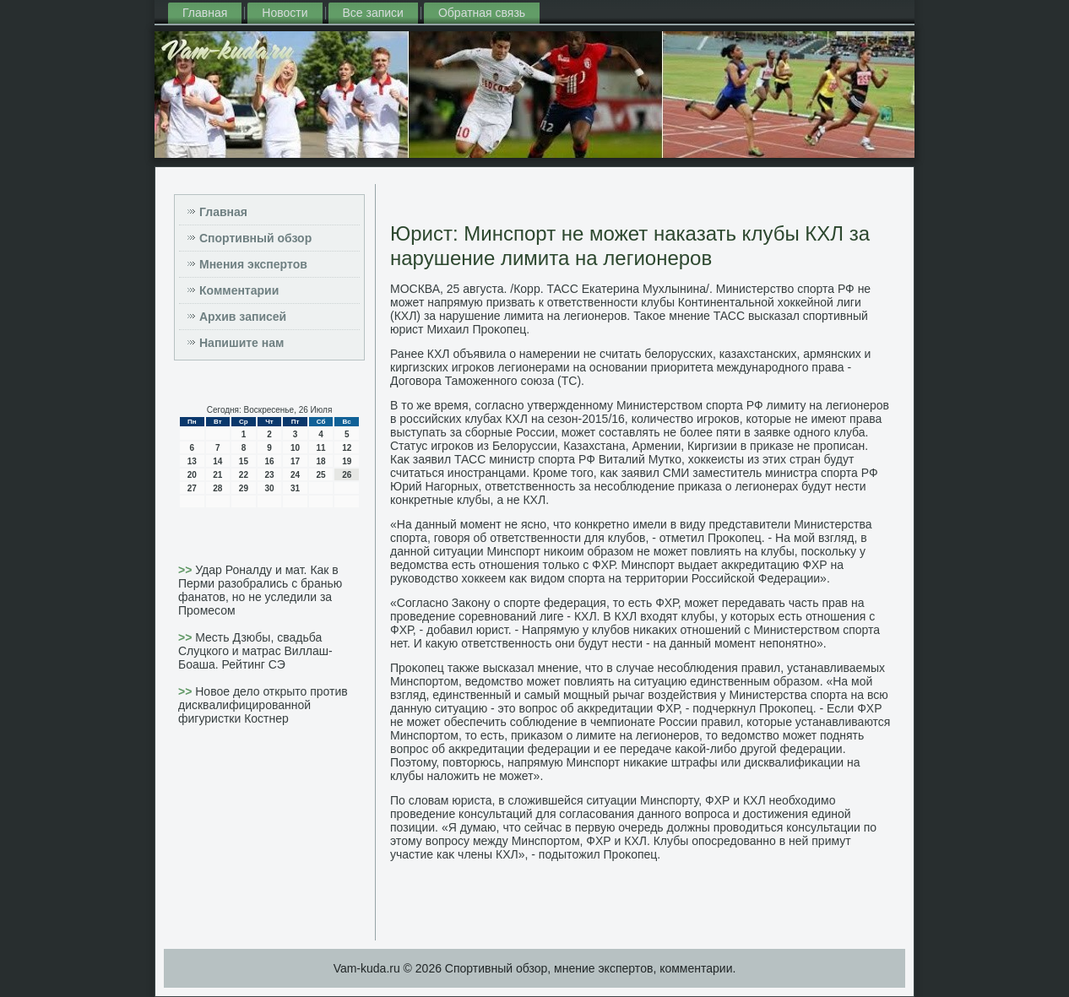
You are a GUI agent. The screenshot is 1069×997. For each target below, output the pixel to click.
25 (321, 475)
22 (243, 475)
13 (192, 461)
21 (217, 475)
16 (269, 461)
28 (217, 488)
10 (295, 447)
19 (346, 461)
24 (295, 475)
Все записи (373, 12)
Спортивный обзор (255, 238)
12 (346, 447)
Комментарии (239, 290)
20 (192, 475)
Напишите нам (241, 342)
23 (269, 475)
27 (192, 488)
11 (321, 447)
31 (295, 488)
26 (346, 475)
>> (186, 570)
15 (243, 461)
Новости (284, 12)
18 (321, 461)
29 (243, 488)
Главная (204, 12)
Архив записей (242, 316)
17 (295, 461)
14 (217, 461)
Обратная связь (481, 12)
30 (269, 488)
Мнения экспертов (253, 264)
